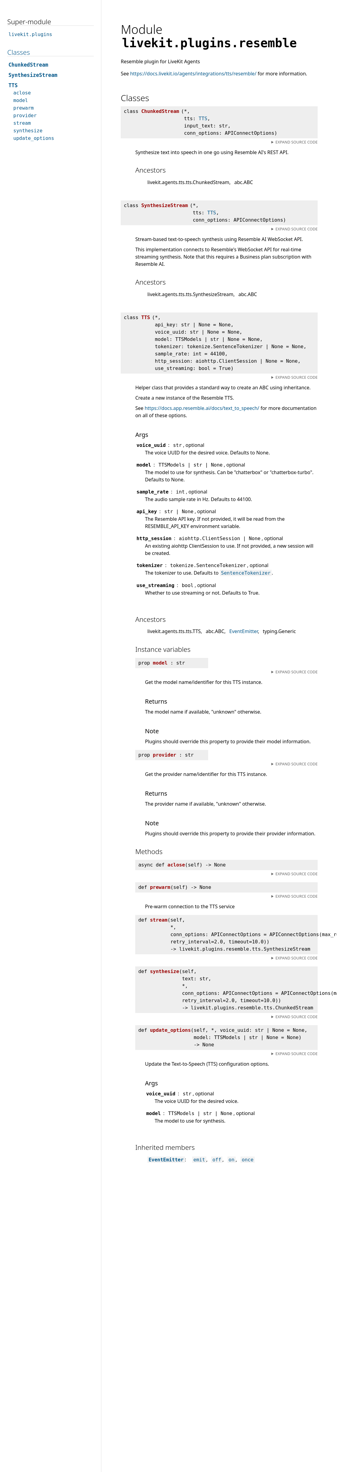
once (248, 1160)
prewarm (23, 108)
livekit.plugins (30, 34)
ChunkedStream (28, 65)
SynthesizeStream (32, 75)
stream (22, 123)
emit (199, 1160)
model (20, 100)
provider (25, 115)
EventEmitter (243, 631)
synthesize (27, 131)
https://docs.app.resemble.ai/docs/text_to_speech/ (202, 408)
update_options (33, 138)
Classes (18, 52)
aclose (22, 93)
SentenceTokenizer (246, 573)
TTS (202, 118)
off (216, 1160)
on (231, 1160)
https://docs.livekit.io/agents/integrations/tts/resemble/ (193, 73)
